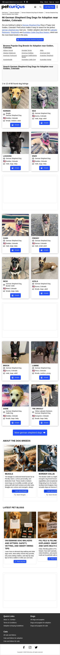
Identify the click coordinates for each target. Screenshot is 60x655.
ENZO (34, 156)
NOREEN (6, 111)
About (46, 2)
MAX (34, 111)
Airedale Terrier (27, 50)
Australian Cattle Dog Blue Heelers (36, 32)
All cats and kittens (10, 635)
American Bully (45, 53)
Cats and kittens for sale (12, 641)
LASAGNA (7, 156)
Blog (41, 2)
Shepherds (15, 32)
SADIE (5, 409)
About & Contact (9, 619)
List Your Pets (49, 7)
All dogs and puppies (37, 619)
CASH (5, 238)
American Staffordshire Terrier (29, 56)
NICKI (5, 281)
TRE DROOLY (37, 409)
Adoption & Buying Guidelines (13, 626)
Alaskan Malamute (9, 53)
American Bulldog (27, 53)
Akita (41, 50)
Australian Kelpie (45, 59)
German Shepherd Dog (31, 25)
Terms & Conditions (10, 623)
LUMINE (35, 366)
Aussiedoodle (7, 59)
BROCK (6, 366)
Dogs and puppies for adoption (40, 623)
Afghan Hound (8, 50)
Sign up (51, 2)
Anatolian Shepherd (46, 55)
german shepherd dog (10, 30)
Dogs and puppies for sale (39, 626)
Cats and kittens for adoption (13, 638)
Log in (57, 2)
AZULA (35, 281)
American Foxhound (10, 55)
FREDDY (35, 238)
